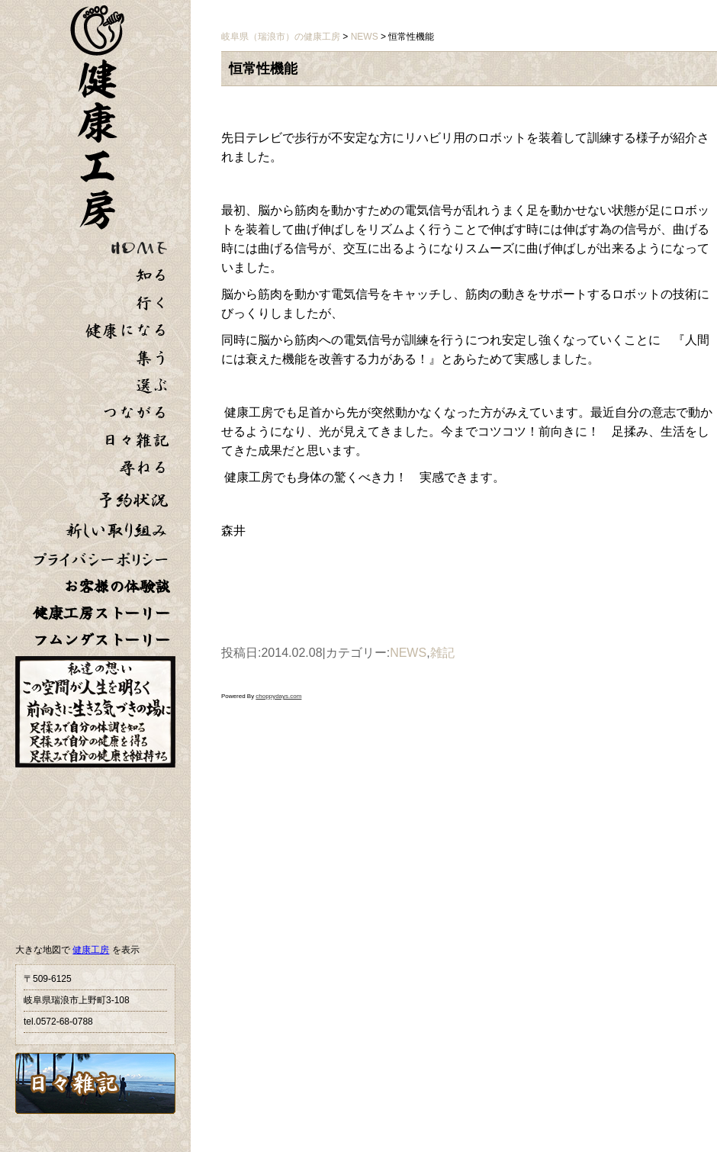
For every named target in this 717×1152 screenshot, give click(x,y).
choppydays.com (278, 696)
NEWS (408, 652)
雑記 (442, 652)
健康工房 (90, 949)
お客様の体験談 (116, 586)
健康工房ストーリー (101, 613)
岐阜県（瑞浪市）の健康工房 (280, 36)
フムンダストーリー (101, 639)
